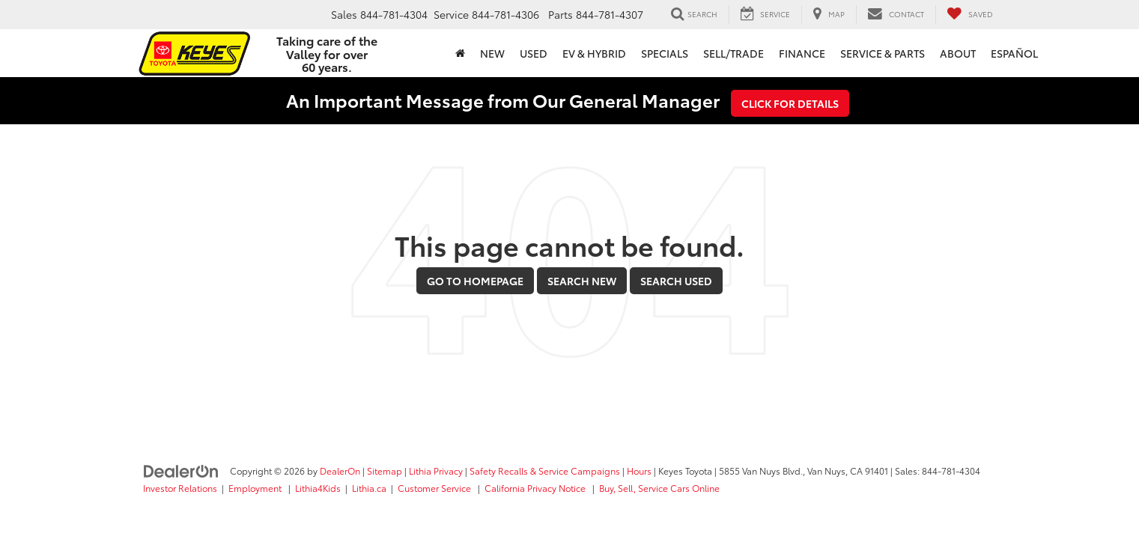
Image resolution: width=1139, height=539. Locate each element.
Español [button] (1014, 53)
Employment (256, 487)
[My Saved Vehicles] (969, 14)
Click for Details (790, 103)
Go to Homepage (475, 280)
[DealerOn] (181, 470)
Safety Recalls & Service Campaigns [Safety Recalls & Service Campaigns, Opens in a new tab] (545, 470)
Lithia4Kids (318, 487)
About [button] (958, 53)
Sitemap (384, 470)
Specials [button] (664, 53)
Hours (639, 470)
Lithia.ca (369, 487)
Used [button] (533, 53)
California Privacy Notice (536, 487)
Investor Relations (180, 487)
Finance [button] (802, 53)
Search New (581, 280)
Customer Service (435, 487)
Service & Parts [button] (882, 53)
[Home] (460, 53)
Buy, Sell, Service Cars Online (659, 487)
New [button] (492, 53)
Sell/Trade (733, 53)
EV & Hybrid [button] (594, 53)
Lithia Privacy (436, 470)
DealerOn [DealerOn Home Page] (340, 470)
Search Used (676, 280)
